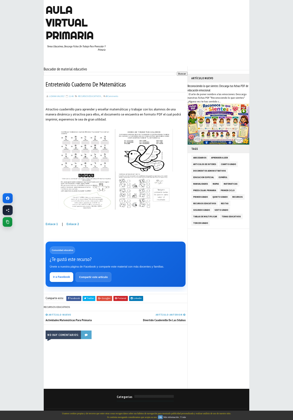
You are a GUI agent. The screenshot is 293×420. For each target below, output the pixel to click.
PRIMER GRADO (200, 197)
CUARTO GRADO (228, 164)
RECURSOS (237, 197)
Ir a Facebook (61, 276)
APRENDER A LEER (219, 157)
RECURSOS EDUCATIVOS (89, 96)
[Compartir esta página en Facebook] (8, 210)
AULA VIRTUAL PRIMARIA (69, 23)
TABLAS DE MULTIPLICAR (205, 216)
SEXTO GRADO (221, 210)
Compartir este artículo (93, 277)
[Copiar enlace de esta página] (7, 222)
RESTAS (225, 203)
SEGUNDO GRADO (201, 210)
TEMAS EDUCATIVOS (231, 216)
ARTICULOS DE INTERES (204, 164)
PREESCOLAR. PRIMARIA (204, 190)
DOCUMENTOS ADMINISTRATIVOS (209, 170)
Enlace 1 (52, 224)
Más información (171, 417)
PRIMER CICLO (228, 190)
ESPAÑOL (223, 177)
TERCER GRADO (200, 223)
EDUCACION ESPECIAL (203, 177)
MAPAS (216, 184)
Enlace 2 (73, 224)
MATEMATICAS (231, 184)
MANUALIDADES (200, 184)
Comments (112, 96)
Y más (183, 417)
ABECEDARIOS (199, 157)
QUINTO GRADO (220, 197)
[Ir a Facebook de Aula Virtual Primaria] (8, 198)
